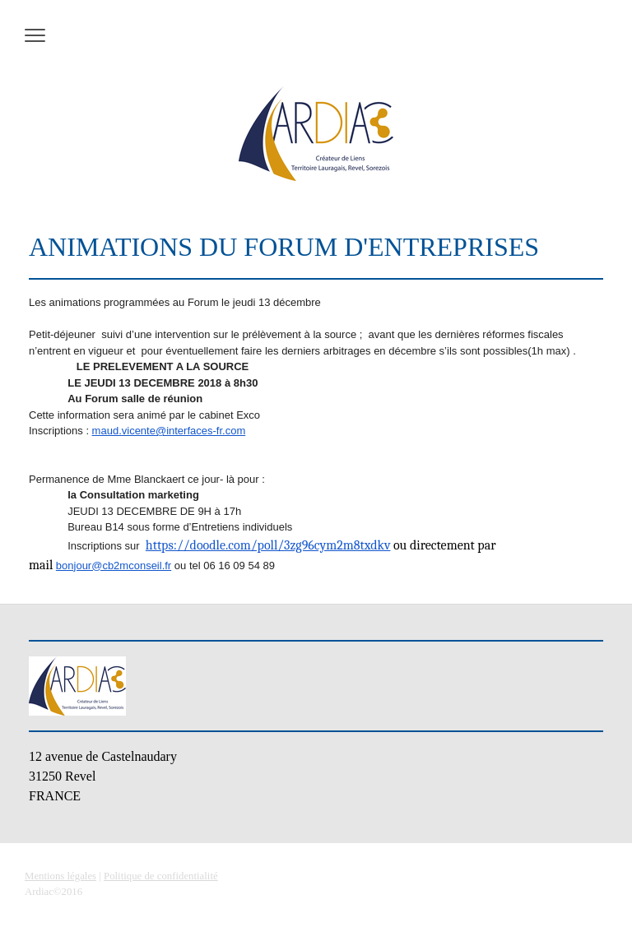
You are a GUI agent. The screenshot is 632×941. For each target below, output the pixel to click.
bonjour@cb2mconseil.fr (113, 565)
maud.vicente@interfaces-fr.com (169, 430)
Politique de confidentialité (161, 876)
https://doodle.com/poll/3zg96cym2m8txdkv (268, 545)
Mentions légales (60, 876)
